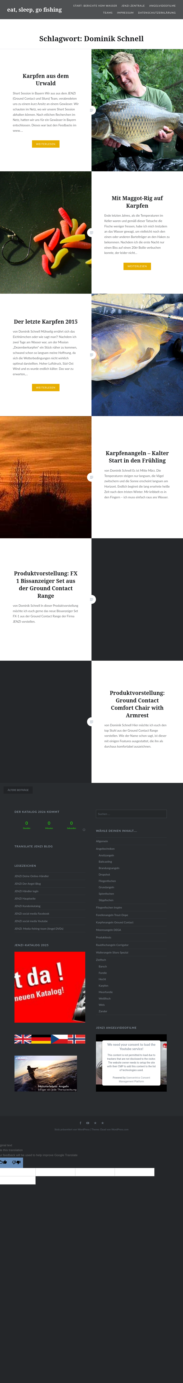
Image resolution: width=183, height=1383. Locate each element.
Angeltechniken (105, 848)
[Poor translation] (16, 1163)
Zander (103, 1011)
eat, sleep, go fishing (34, 9)
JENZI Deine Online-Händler (31, 876)
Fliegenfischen (107, 881)
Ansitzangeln (106, 855)
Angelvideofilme (162, 5)
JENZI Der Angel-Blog (27, 883)
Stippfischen (106, 900)
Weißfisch (105, 998)
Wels (102, 1004)
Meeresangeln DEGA (108, 929)
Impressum (125, 12)
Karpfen (103, 985)
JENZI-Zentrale (133, 5)
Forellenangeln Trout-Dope (112, 915)
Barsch (103, 966)
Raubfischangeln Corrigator (112, 944)
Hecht (102, 979)
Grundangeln (106, 887)
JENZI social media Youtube (31, 921)
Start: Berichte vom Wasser (95, 5)
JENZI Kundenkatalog (27, 906)
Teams (108, 12)
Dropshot (104, 874)
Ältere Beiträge (18, 789)
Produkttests (103, 937)
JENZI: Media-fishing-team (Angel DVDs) (38, 928)
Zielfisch (101, 959)
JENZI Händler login (26, 891)
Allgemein (102, 841)
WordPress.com (119, 1129)
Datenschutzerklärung (157, 12)
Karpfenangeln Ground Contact (114, 922)
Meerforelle (106, 992)
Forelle (103, 972)
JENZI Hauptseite (25, 898)
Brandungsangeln (109, 868)
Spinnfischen (106, 893)
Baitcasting (105, 861)
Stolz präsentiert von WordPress (72, 1129)
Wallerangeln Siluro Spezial (112, 952)
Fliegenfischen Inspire (109, 907)
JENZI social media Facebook (31, 913)
